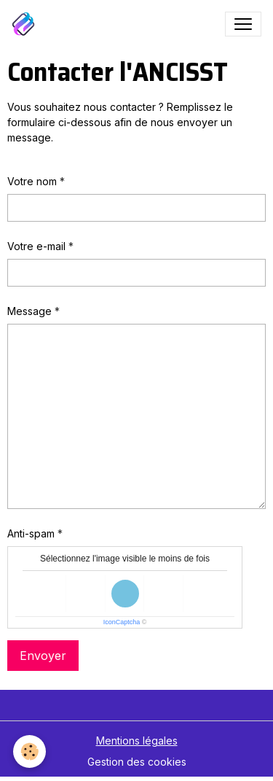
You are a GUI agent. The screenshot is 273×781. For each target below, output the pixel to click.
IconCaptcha (122, 622)
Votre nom (32, 181)
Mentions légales (137, 740)
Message (29, 311)
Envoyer (43, 655)
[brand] (26, 24)
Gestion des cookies (136, 761)
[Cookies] (29, 751)
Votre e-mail (36, 246)
